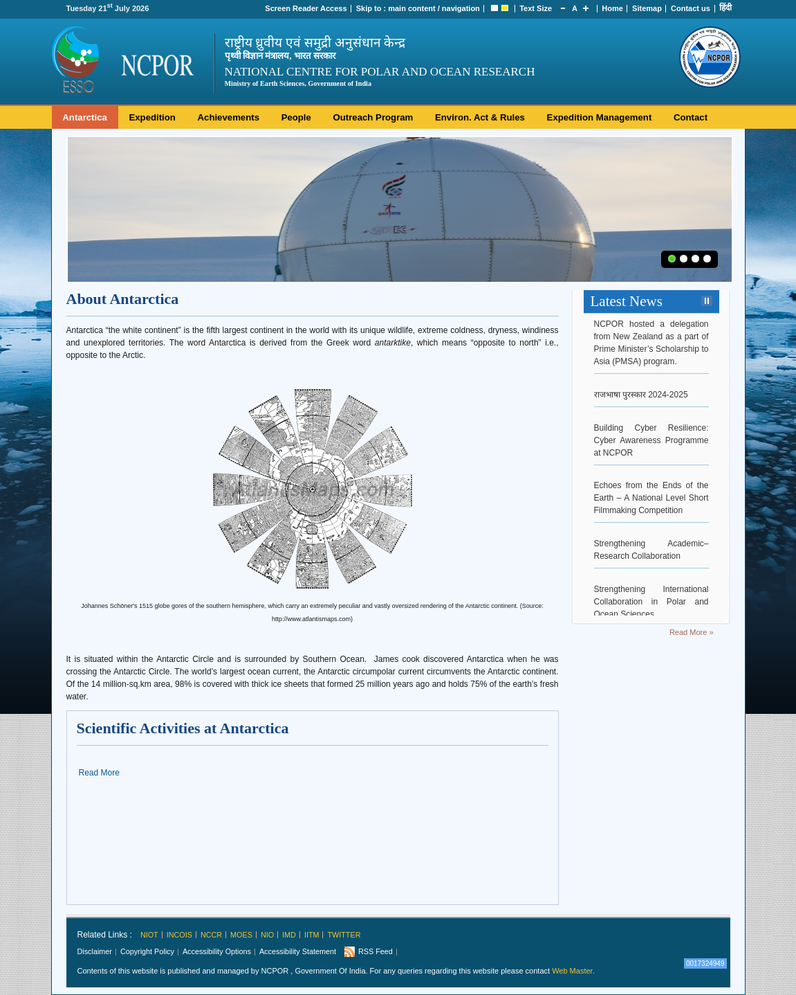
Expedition (152, 117)
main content (411, 8)
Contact (690, 117)
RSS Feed (375, 951)
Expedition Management (599, 117)
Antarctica (84, 117)
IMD (289, 935)
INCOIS (179, 935)
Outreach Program (373, 117)
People (296, 117)
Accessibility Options (217, 951)
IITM (312, 935)
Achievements (228, 117)
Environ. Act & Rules (480, 117)
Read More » (691, 632)
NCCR (211, 935)
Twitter (343, 935)
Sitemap (647, 8)
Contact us (690, 8)
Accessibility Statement (297, 951)
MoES (241, 935)
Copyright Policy (147, 951)
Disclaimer (94, 951)
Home (612, 8)
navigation (461, 8)
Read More (99, 773)
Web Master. (573, 971)
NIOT (149, 935)
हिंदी (725, 7)
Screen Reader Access (305, 8)
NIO (267, 935)
